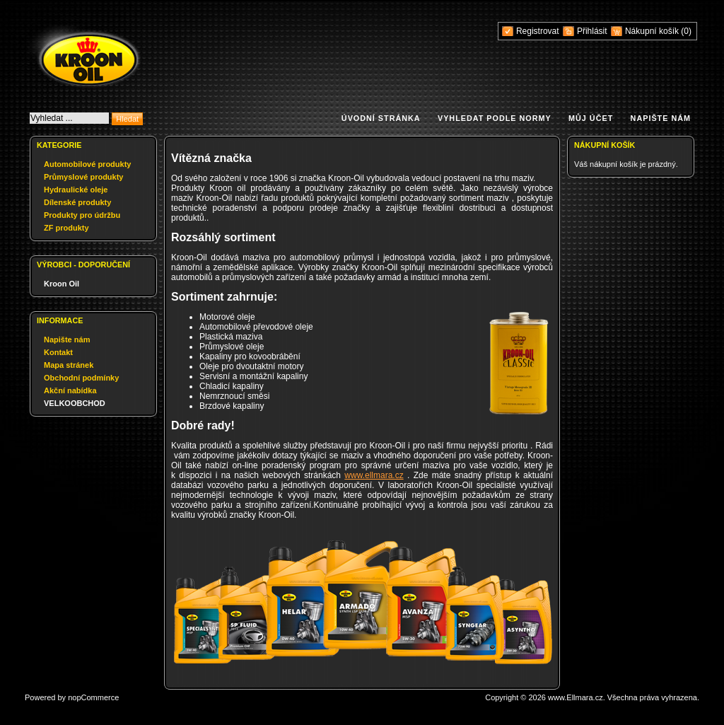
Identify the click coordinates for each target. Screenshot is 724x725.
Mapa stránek (68, 365)
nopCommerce (93, 697)
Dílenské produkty (77, 202)
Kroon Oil (61, 283)
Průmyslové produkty (83, 177)
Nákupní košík (653, 31)
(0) (686, 31)
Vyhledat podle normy (494, 118)
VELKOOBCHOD (74, 403)
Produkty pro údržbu (82, 215)
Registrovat (537, 31)
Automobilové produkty (87, 164)
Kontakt (58, 352)
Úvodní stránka (381, 118)
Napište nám (661, 118)
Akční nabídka (70, 390)
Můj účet (590, 118)
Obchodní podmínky (81, 377)
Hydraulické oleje (76, 189)
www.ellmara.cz (373, 475)
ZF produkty (66, 228)
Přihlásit (592, 31)
